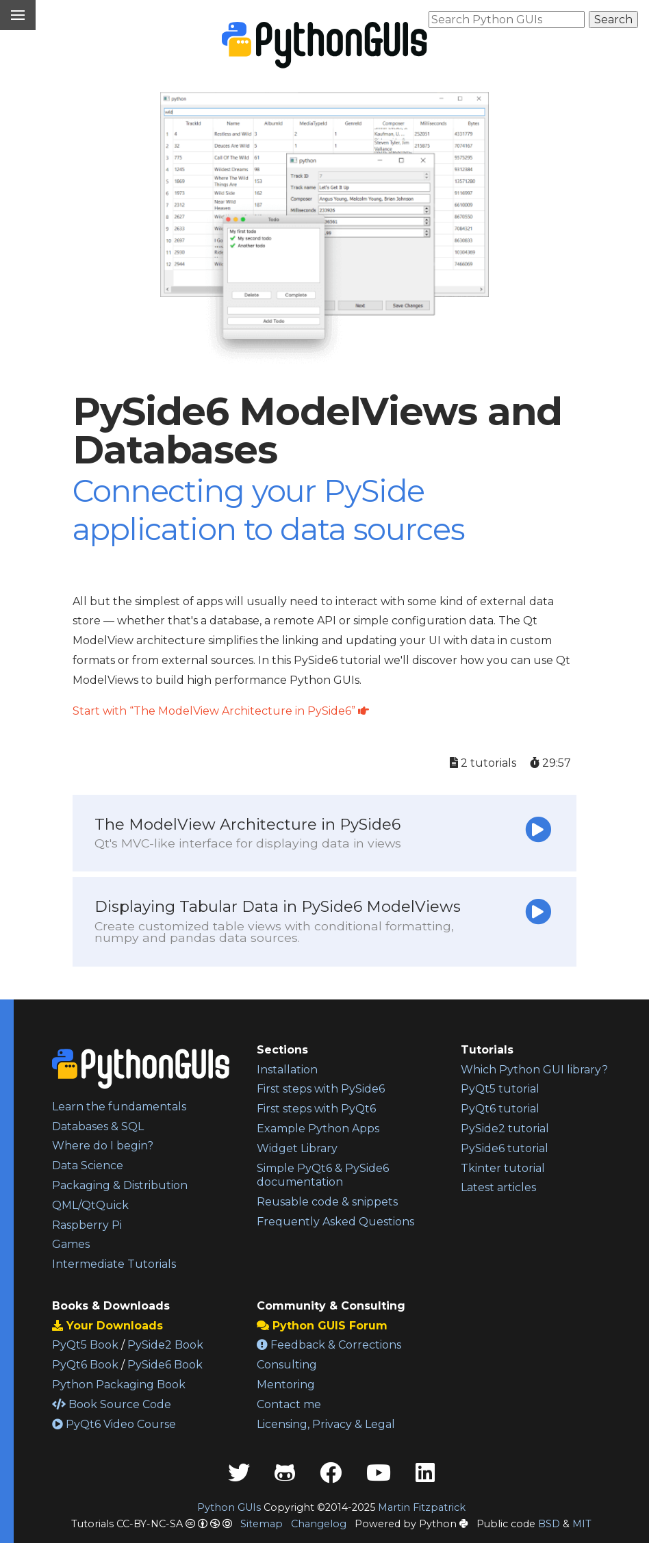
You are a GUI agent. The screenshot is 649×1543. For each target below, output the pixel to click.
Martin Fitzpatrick (422, 1507)
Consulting (287, 1364)
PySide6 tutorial (504, 1148)
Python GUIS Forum (322, 1325)
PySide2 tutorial (505, 1128)
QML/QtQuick (90, 1205)
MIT (581, 1524)
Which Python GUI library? (534, 1069)
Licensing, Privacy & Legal (326, 1424)
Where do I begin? (102, 1145)
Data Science (87, 1165)
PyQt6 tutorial (500, 1108)
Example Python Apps (318, 1128)
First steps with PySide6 (321, 1088)
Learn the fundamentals (119, 1106)
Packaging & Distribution (120, 1185)
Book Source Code (111, 1404)
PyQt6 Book (85, 1364)
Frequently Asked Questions (335, 1221)
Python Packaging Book (119, 1384)
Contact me (289, 1404)
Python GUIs (229, 1507)
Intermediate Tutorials (114, 1264)
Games (71, 1244)
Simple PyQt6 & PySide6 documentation (323, 1175)
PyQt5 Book (85, 1344)
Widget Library (297, 1148)
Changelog (318, 1524)
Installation (287, 1069)
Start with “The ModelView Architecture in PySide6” (221, 710)
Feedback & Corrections (329, 1344)
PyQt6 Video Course (114, 1424)
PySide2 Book (165, 1344)
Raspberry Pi (87, 1225)
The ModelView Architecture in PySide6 (247, 832)
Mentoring (286, 1384)
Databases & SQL (98, 1126)
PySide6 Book (165, 1364)
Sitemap (261, 1524)
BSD (549, 1524)
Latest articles (498, 1187)
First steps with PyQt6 (316, 1108)
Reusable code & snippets (327, 1201)
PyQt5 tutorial (500, 1088)
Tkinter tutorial (503, 1168)
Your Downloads (107, 1325)
